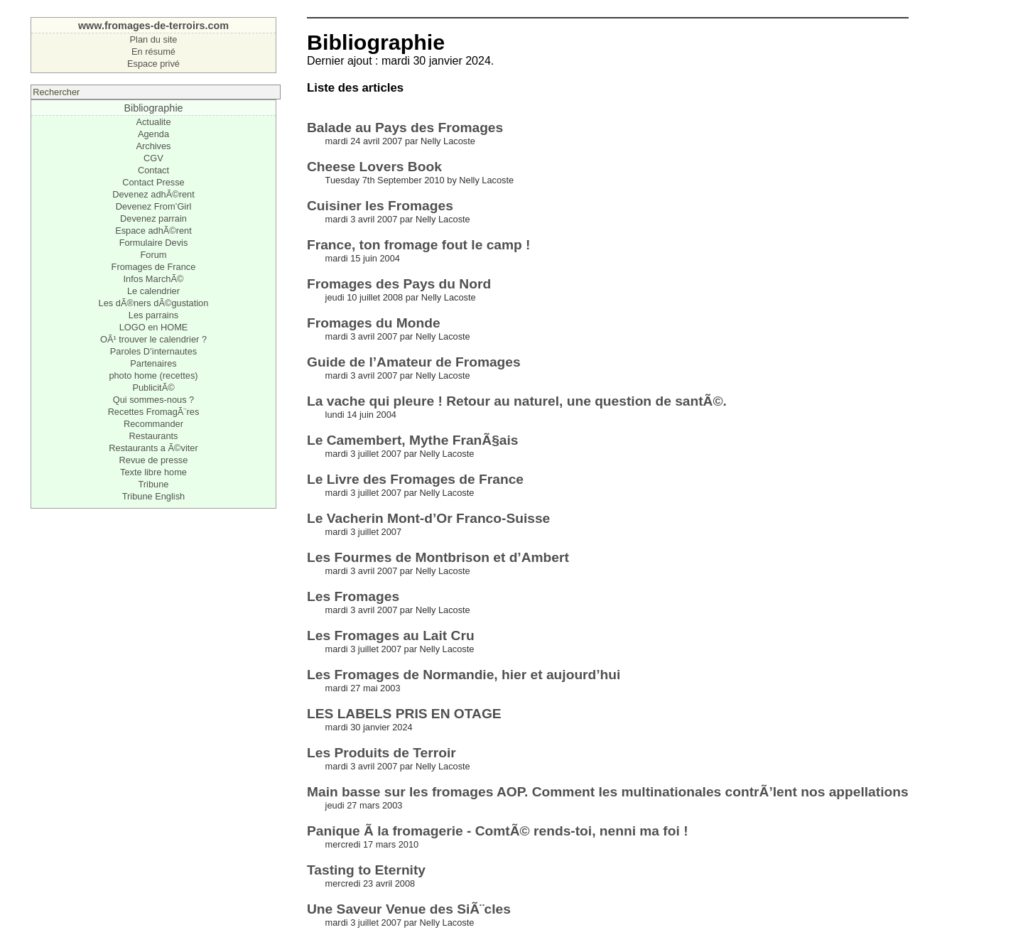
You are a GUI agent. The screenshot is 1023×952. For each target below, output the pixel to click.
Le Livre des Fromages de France (415, 479)
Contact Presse (153, 182)
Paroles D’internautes (153, 351)
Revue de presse (153, 460)
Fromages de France (154, 266)
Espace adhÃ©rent (153, 230)
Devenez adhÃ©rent (153, 194)
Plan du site (154, 39)
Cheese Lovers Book (374, 166)
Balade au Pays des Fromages (405, 127)
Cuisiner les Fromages (380, 205)
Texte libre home (153, 472)
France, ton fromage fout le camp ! (419, 244)
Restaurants (153, 436)
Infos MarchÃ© (154, 279)
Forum (153, 254)
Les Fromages (353, 596)
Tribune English (153, 496)
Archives (153, 146)
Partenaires (153, 363)
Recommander (153, 423)
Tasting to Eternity (366, 869)
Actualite (153, 122)
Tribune (154, 484)
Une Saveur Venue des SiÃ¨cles (409, 909)
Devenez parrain (153, 218)
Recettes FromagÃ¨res (154, 411)
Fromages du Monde (373, 322)
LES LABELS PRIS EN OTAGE (404, 713)
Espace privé (153, 63)
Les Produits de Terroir (381, 752)
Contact (153, 170)
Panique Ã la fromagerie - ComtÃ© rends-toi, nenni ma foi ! (497, 830)
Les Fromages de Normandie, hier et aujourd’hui (463, 674)
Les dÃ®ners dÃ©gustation (154, 303)
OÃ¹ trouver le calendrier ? (153, 339)
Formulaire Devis (153, 242)
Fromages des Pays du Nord (399, 283)
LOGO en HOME (153, 327)
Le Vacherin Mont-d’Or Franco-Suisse (428, 518)
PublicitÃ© (153, 387)
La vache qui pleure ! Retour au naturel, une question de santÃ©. (517, 401)
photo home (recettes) (153, 375)
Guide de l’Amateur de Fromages (414, 362)
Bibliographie (153, 108)
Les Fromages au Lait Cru (391, 635)
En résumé (153, 51)
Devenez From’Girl (154, 206)
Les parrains (153, 315)
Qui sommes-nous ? (154, 399)
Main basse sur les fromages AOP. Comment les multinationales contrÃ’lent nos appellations (608, 791)
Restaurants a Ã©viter (153, 448)
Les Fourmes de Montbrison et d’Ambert (438, 557)
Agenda (153, 134)
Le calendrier (153, 291)
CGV (153, 158)
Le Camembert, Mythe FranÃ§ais (413, 440)
